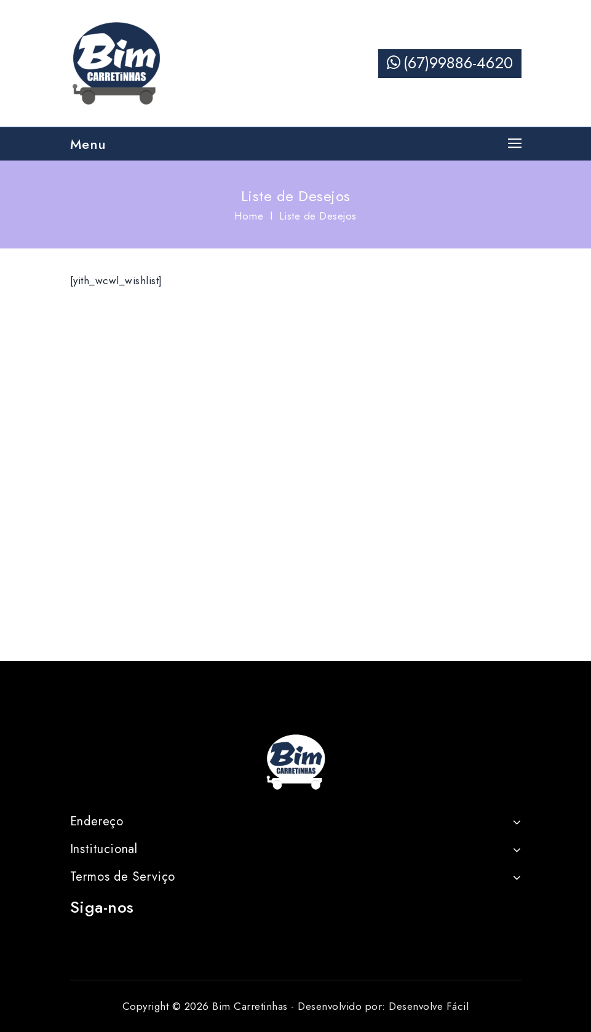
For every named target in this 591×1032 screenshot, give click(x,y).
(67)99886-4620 (450, 62)
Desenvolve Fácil (429, 1006)
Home (248, 215)
